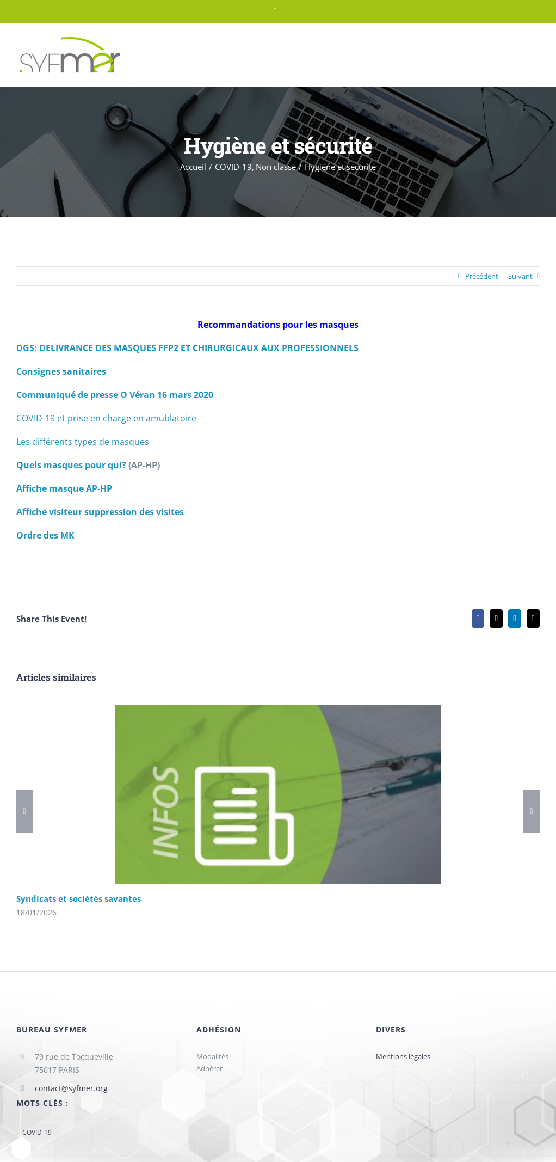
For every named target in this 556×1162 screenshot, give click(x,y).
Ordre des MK (45, 535)
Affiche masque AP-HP (64, 488)
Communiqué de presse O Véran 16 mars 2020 (114, 395)
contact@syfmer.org (71, 1088)
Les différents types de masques (82, 442)
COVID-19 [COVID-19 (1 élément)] (37, 1132)
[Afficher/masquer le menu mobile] (537, 50)
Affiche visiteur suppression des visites (100, 512)
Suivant (520, 276)
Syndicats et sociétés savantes (78, 898)
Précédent (481, 276)
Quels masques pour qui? (71, 465)
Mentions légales (403, 1056)
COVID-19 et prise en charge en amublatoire (106, 418)
